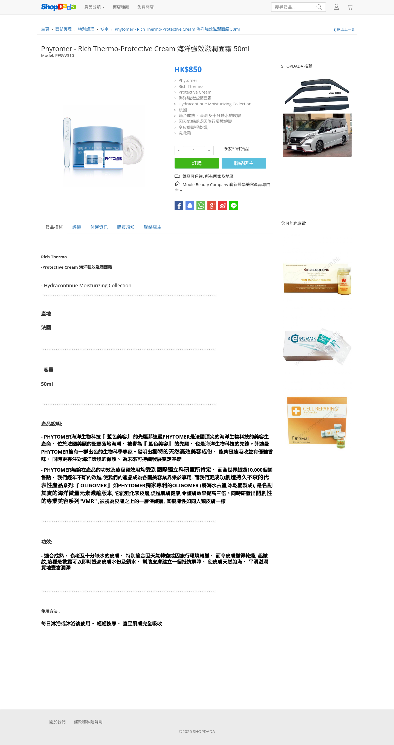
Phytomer (188, 80)
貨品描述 (54, 227)
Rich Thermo (191, 86)
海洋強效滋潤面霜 (195, 98)
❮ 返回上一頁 (344, 29)
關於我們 (57, 721)
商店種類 (121, 7)
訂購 (197, 163)
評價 (76, 227)
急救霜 (185, 133)
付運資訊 (99, 227)
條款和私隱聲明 (88, 721)
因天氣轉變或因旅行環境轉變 (205, 121)
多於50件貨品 (236, 148)
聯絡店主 (244, 163)
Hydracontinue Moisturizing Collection (215, 103)
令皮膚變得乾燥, (193, 127)
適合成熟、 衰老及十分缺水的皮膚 (210, 115)
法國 (183, 109)
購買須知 (126, 227)
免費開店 (145, 7)
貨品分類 (94, 7)
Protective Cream (195, 92)
